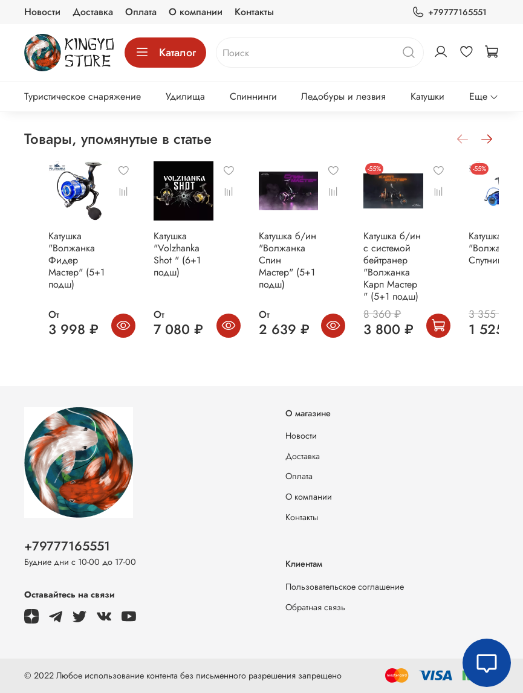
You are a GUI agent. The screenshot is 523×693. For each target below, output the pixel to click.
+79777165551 (449, 12)
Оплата (141, 12)
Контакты (254, 12)
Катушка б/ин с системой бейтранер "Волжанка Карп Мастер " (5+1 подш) (429, 284)
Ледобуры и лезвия (343, 96)
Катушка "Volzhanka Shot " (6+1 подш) (185, 266)
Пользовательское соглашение (344, 587)
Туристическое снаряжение (82, 96)
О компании (196, 12)
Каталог (165, 52)
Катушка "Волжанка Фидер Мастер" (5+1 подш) (57, 272)
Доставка (93, 12)
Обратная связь (315, 607)
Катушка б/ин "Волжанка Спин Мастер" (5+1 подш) (307, 272)
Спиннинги (253, 96)
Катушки (427, 96)
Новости (42, 12)
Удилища (185, 96)
